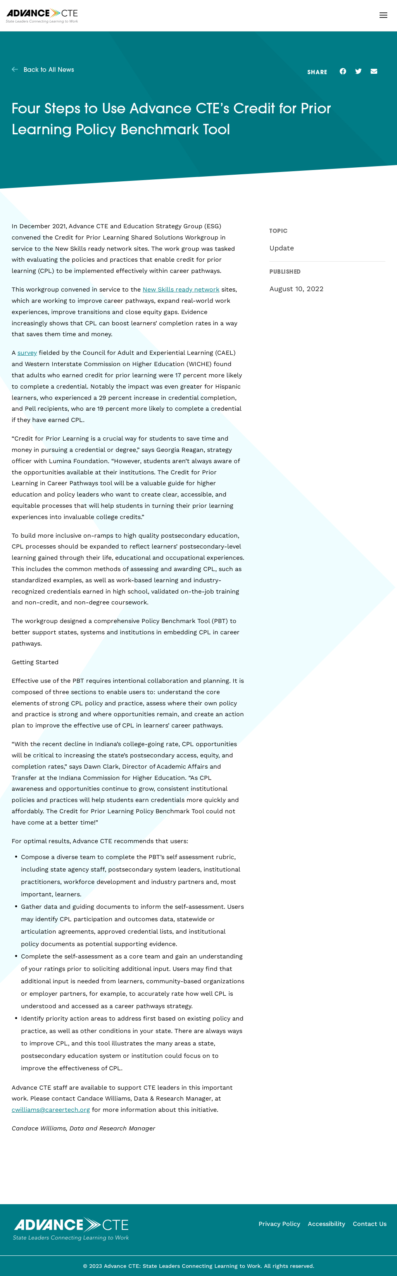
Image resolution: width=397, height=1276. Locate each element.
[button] (383, 15)
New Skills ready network (181, 289)
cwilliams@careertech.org (51, 1109)
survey (27, 352)
